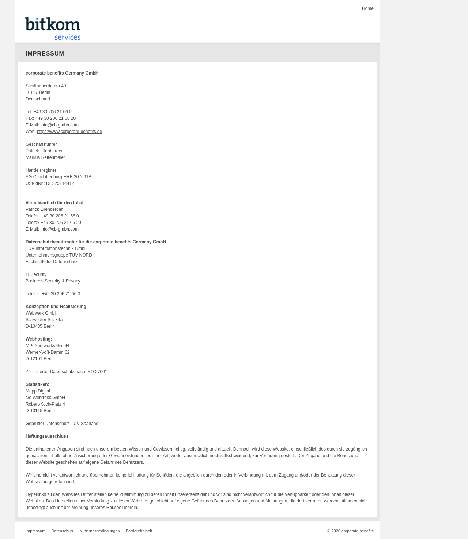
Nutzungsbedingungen (100, 531)
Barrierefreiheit (139, 531)
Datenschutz (62, 531)
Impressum (35, 531)
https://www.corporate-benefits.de (69, 131)
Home (368, 8)
